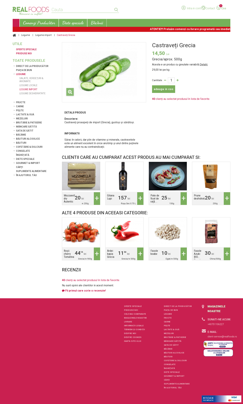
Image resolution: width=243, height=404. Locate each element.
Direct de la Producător (32, 66)
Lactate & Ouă (25, 114)
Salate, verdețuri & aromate (31, 80)
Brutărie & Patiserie (29, 122)
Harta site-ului (132, 341)
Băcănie (21, 134)
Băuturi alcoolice (28, 138)
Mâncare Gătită (26, 126)
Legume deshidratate (32, 93)
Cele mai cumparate (135, 314)
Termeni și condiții (134, 329)
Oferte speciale (133, 306)
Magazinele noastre (135, 318)
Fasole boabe (154, 252)
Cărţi (19, 167)
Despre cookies (132, 337)
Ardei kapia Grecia (110, 253)
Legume (25, 35)
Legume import (43, 35)
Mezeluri (22, 118)
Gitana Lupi (110, 197)
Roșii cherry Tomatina (69, 253)
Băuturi (21, 142)
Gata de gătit (24, 130)
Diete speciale (25, 159)
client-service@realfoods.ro (222, 336)
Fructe (20, 102)
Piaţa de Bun (24, 70)
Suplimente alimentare (31, 171)
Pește (20, 110)
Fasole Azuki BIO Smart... (198, 255)
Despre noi (130, 333)
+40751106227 (216, 324)
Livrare (128, 322)
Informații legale (133, 326)
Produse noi (131, 310)
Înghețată (22, 155)
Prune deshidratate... (202, 197)
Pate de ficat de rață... (155, 198)
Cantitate (157, 80)
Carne (20, 106)
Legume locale (28, 85)
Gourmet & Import (28, 163)
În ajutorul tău (26, 175)
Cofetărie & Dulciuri (29, 147)
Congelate (23, 151)
